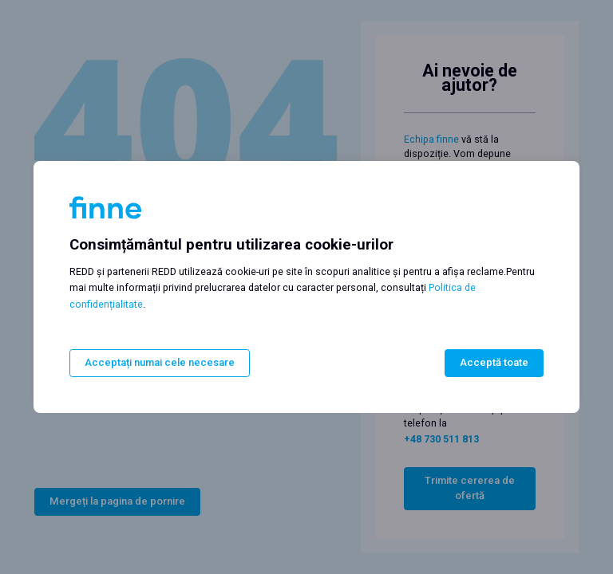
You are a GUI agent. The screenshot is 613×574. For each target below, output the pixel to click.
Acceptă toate (494, 363)
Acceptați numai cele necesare (160, 363)
